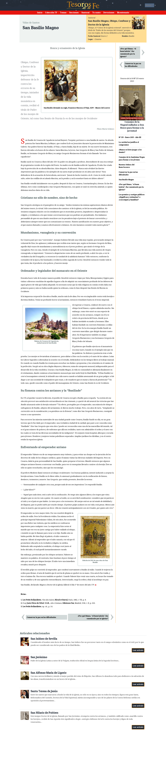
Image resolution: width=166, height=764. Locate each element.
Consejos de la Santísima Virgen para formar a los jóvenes (132, 158)
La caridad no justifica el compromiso (129, 143)
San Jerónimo (39, 657)
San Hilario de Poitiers (44, 712)
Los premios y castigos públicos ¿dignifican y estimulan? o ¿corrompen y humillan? (132, 197)
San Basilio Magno (126, 180)
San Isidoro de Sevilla (44, 638)
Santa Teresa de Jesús (44, 691)
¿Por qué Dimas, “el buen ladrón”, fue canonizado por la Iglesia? (93, 617)
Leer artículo (138, 650)
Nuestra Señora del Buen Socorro (126, 166)
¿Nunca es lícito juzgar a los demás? (130, 151)
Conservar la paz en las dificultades (41, 617)
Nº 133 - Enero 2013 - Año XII (130, 137)
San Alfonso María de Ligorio (48, 672)
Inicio (39, 12)
